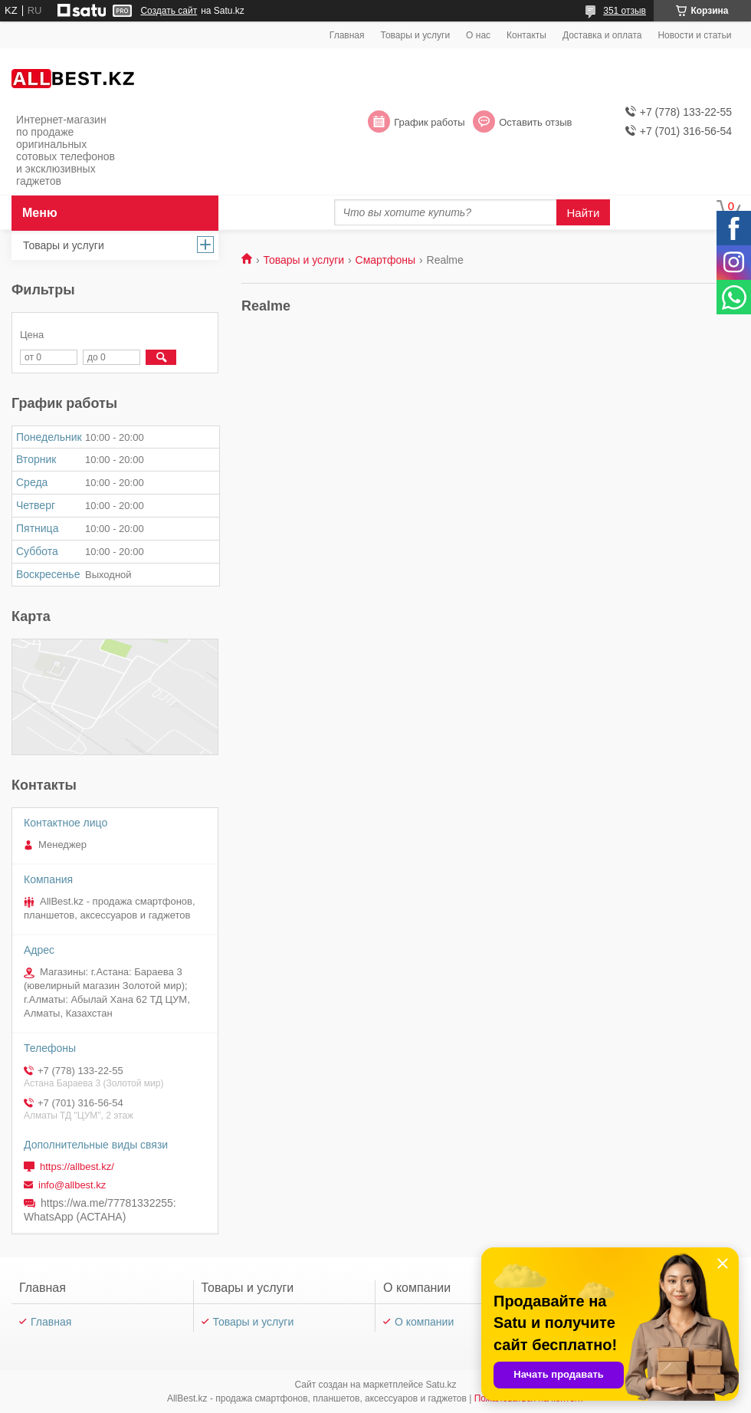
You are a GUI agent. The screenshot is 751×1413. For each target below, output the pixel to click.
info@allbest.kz (72, 1185)
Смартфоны (386, 260)
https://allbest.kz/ (77, 1166)
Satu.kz (440, 1384)
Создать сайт (168, 10)
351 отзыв (624, 10)
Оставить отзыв (535, 122)
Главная (347, 35)
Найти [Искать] (583, 212)
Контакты (526, 35)
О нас (478, 35)
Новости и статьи (694, 35)
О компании (424, 1322)
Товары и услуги (416, 35)
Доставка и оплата (602, 35)
